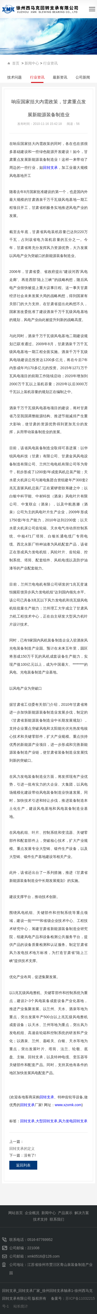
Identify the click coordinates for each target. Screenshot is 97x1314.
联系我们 (57, 1219)
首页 (14, 63)
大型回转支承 (46, 1121)
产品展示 (65, 1213)
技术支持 (40, 1219)
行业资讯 (50, 63)
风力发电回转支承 (72, 1121)
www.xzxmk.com (68, 1105)
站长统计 (20, 1306)
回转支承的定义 (22, 1148)
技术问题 (14, 77)
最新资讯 (60, 77)
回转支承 (50, 167)
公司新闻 (83, 77)
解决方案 (81, 1213)
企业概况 (32, 1213)
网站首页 (15, 1213)
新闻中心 (32, 63)
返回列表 (23, 1165)
